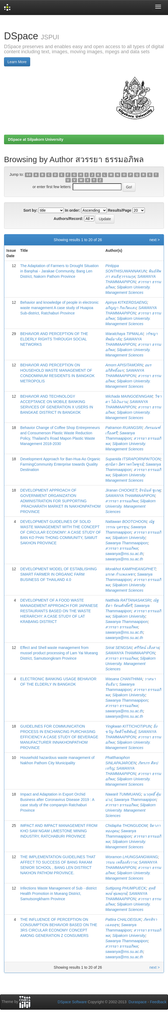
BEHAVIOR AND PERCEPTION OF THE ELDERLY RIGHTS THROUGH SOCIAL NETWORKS (54, 339)
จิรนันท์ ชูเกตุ (150, 490)
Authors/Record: (68, 218)
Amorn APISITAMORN (124, 365)
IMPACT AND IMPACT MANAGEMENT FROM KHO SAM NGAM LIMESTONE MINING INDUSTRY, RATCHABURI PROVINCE (58, 830)
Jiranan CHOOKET (121, 490)
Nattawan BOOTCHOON (126, 521)
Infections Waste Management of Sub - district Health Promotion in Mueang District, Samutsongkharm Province (58, 893)
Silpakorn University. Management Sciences (130, 506)
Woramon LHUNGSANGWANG (131, 857)
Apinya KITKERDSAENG (126, 302)
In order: (72, 210)
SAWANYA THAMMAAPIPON (130, 495)
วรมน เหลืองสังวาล (121, 862)
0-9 (28, 174)
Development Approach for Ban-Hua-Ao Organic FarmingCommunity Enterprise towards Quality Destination (60, 464)
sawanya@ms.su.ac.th (124, 554)
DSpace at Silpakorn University (35, 139)
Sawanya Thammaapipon (126, 543)
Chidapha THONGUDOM (126, 825)
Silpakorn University (128, 537)
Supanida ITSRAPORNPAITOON (132, 459)
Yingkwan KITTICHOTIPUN (128, 726)
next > (154, 240)
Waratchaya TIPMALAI (124, 334)
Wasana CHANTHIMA (123, 679)
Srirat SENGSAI (118, 647)
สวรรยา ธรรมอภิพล (121, 501)
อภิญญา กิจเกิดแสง (120, 308)
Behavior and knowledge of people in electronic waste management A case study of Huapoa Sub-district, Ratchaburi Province (59, 307)
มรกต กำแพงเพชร (120, 574)
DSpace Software (72, 1002)
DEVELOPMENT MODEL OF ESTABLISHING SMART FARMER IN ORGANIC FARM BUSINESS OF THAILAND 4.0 (58, 574)
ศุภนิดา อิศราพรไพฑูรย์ (124, 464)
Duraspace (137, 1002)
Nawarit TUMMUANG (123, 794)
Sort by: (30, 210)
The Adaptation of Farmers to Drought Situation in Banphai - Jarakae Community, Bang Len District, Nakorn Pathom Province (59, 271)
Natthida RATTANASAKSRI (128, 600)
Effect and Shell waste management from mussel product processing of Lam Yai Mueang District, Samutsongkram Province (59, 652)
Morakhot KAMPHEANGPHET (130, 569)
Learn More (17, 62)
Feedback (158, 1002)
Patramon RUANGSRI (123, 427)
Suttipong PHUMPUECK (125, 888)
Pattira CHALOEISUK (123, 919)
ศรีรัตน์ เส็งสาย (146, 647)
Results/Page (119, 210)
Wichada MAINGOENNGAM (128, 396)
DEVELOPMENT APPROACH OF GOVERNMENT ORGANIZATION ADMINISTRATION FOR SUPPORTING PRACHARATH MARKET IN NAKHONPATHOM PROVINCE (60, 501)
